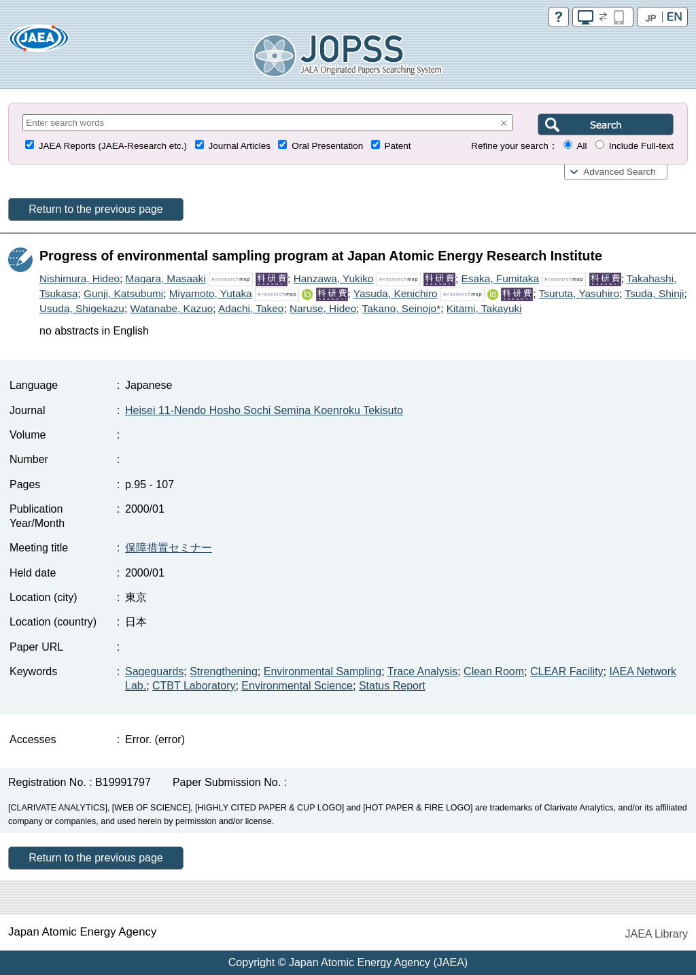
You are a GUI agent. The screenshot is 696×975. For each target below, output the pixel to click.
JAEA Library (656, 934)
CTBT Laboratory (193, 685)
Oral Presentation (327, 146)
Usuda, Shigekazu (81, 308)
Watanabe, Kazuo (171, 308)
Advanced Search (619, 172)
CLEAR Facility (567, 671)
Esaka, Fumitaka (500, 278)
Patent (398, 146)
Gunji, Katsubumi (123, 293)
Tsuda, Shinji (654, 293)
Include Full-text (641, 146)
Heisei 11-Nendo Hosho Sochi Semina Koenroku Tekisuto (264, 410)
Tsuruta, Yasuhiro (579, 293)
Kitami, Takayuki (484, 308)
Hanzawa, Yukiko (334, 278)
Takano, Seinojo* (401, 308)
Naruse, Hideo (323, 308)
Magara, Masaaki (166, 278)
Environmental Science (297, 685)
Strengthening (224, 671)
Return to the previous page (95, 209)
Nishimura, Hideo (79, 278)
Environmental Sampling (322, 671)
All (581, 146)
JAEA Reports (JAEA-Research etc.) (113, 146)
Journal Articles (239, 146)
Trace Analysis (422, 671)
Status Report (392, 685)
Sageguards (154, 671)
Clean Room (494, 671)
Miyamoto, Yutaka (210, 293)
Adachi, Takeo (250, 308)
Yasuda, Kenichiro (395, 293)
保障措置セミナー (168, 547)
